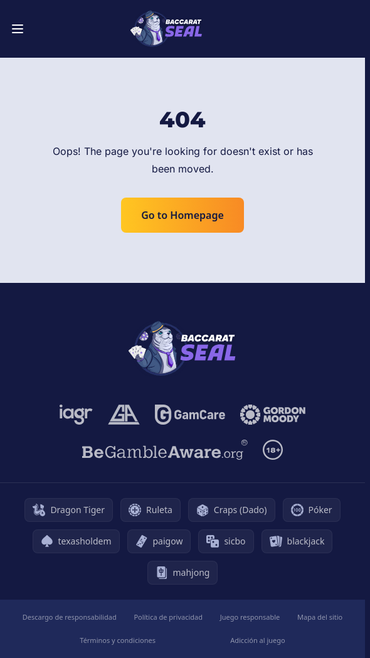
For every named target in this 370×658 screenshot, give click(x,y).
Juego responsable (250, 617)
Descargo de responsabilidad (70, 617)
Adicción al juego (257, 640)
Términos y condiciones (118, 640)
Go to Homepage (182, 215)
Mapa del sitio (319, 617)
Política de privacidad (168, 617)
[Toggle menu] (17, 28)
